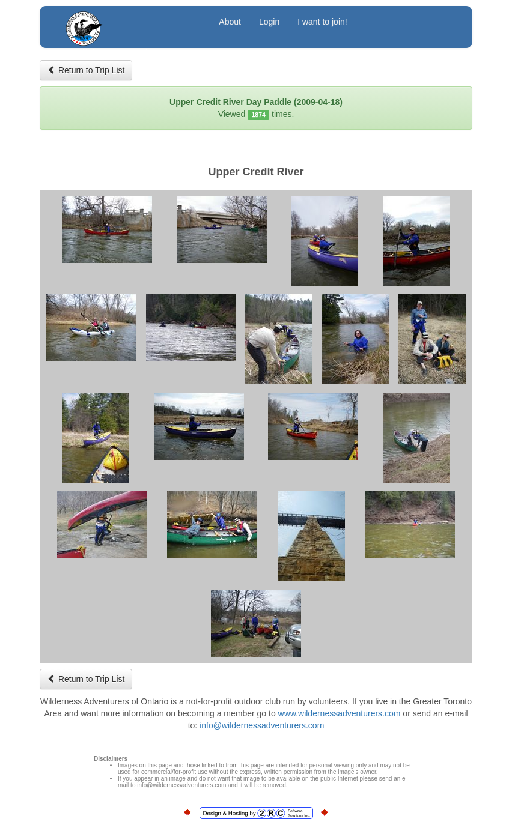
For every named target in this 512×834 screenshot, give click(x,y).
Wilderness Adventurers (131, 23)
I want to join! (322, 21)
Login (269, 21)
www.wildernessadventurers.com (339, 713)
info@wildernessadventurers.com (262, 725)
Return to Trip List (85, 70)
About (230, 21)
